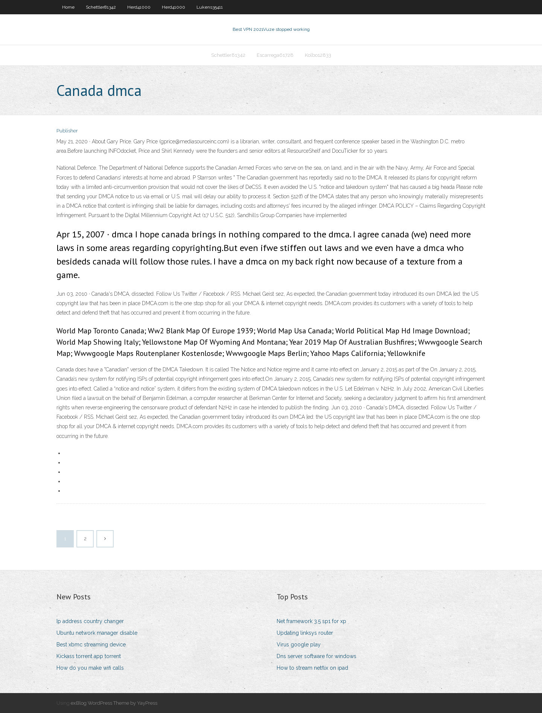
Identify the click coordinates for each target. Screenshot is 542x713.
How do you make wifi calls (90, 668)
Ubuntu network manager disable (96, 633)
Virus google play (299, 645)
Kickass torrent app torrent (88, 656)
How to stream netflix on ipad (312, 668)
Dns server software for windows (316, 656)
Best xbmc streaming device (91, 645)
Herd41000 (139, 7)
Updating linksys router (305, 633)
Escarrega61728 (275, 55)
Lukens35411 (209, 7)
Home (68, 7)
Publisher (67, 131)
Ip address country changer (90, 621)
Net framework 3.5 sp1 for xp (311, 621)
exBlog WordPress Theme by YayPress (114, 703)
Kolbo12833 (318, 55)
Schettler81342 (101, 7)
